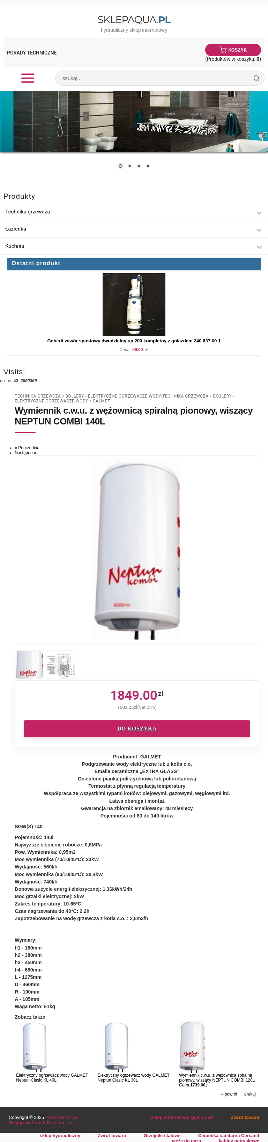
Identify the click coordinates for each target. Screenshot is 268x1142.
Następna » (25, 452)
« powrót (229, 1094)
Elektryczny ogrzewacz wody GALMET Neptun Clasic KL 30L (134, 1078)
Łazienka (15, 229)
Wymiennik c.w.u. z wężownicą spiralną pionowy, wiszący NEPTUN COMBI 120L (217, 1078)
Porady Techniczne (32, 53)
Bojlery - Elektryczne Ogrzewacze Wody (113, 396)
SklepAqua (134, 20)
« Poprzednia (27, 447)
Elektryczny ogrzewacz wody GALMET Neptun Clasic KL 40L (52, 1078)
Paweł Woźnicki (61, 1117)
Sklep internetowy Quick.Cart (181, 1117)
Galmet (101, 401)
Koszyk (237, 50)
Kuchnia (14, 246)
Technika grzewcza (27, 212)
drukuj (250, 1094)
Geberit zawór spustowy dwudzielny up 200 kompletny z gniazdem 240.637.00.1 (134, 340)
